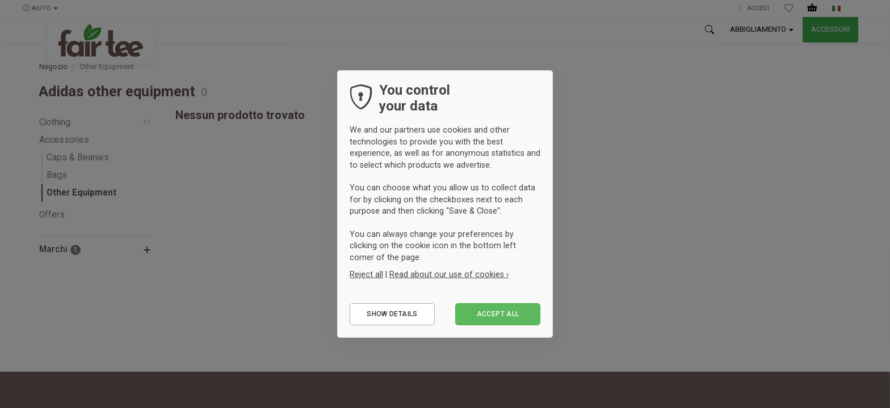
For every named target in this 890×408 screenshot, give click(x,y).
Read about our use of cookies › (449, 274)
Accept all (498, 314)
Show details (392, 314)
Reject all (366, 274)
